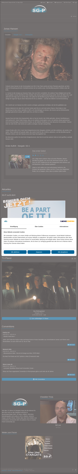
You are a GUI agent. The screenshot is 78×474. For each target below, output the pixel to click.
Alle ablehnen (15, 252)
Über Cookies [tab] (39, 226)
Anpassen (39, 252)
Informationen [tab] (64, 226)
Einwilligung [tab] (14, 226)
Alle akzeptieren (63, 252)
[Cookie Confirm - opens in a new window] (67, 221)
